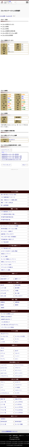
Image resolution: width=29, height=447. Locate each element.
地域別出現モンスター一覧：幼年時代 (10, 154)
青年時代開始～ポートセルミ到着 (9, 228)
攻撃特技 (17, 302)
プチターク (17, 367)
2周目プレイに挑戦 (5, 270)
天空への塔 (3, 296)
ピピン (16, 358)
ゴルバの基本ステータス (8, 24)
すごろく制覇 (4, 256)
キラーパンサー (19, 373)
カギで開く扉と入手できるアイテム (9, 324)
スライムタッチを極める (7, 267)
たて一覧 (3, 404)
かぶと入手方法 (19, 407)
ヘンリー (17, 356)
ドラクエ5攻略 (2, 16)
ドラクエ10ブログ (18, 445)
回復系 (2, 305)
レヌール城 (3, 287)
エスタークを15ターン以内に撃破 (9, 251)
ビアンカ (3, 353)
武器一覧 (3, 399)
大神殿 (16, 290)
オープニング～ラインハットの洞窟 (9, 226)
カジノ (16, 341)
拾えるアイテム (5, 333)
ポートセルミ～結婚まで (7, 231)
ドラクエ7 (8, 443)
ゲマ (2, 387)
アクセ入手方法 (19, 410)
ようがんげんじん (5, 393)
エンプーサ (3, 370)
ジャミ (2, 384)
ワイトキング (6, 164)
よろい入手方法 (19, 401)
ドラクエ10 (26, 443)
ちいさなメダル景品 (20, 336)
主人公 (2, 348)
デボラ (2, 356)
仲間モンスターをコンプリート (8, 261)
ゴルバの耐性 (5, 26)
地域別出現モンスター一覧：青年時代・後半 (12, 157)
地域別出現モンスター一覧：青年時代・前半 (12, 156)
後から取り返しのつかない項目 (8, 194)
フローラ (17, 353)
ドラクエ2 (8, 441)
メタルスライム (4, 375)
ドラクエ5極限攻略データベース (9, 431)
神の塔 (2, 285)
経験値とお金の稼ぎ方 (6, 316)
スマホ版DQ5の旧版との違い (8, 214)
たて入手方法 (18, 404)
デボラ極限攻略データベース (8, 197)
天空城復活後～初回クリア (7, 239)
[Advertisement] (14, 6)
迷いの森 (17, 293)
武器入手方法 (18, 399)
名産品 (2, 339)
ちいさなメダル (4, 336)
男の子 (2, 350)
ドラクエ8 (14, 443)
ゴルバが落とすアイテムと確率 (9, 33)
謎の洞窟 (17, 287)
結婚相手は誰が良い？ (6, 319)
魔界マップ (17, 278)
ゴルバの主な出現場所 (7, 35)
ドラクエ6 (2, 443)
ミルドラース (18, 384)
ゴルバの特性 (5, 28)
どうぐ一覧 (3, 412)
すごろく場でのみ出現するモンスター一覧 (11, 159)
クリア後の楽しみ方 (6, 248)
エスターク (17, 382)
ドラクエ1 (2, 441)
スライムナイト (19, 375)
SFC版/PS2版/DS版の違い (7, 217)
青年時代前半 (4, 421)
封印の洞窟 (17, 285)
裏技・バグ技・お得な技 (7, 202)
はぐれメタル (4, 367)
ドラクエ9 (20, 443)
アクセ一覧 (3, 410)
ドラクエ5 (25, 441)
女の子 (16, 350)
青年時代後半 (18, 421)
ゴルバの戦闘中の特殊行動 (8, 31)
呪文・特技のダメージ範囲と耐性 (9, 200)
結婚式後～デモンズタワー (7, 234)
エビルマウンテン (5, 149)
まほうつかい (4, 373)
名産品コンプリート (6, 253)
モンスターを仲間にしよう (7, 313)
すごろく (17, 339)
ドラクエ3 (14, 441)
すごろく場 (3, 424)
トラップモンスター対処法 (7, 327)
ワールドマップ (5, 276)
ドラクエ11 (10, 445)
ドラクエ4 (20, 441)
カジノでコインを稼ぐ (6, 264)
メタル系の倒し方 (5, 322)
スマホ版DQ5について (6, 211)
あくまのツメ (12, 139)
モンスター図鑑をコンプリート (8, 259)
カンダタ (17, 393)
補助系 (16, 305)
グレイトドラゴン (19, 365)
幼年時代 (3, 419)
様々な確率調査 (5, 205)
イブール (3, 390)
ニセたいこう (18, 390)
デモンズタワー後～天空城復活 (8, 236)
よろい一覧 (3, 401)
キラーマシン (18, 370)
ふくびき (3, 341)
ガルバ (24, 164)
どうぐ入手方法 (19, 412)
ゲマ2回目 (17, 387)
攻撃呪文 (3, 302)
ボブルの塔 (3, 293)
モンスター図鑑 (19, 424)
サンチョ (3, 358)
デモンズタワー (19, 296)
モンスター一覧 (9, 16)
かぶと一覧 (3, 407)
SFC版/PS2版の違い (6, 219)
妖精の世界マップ (5, 278)
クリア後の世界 (5, 242)
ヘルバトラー (4, 365)
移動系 (2, 307)
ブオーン (3, 382)
